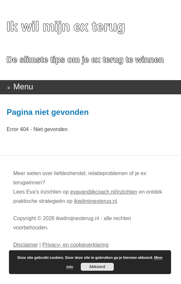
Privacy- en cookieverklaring (75, 245)
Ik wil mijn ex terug (66, 26)
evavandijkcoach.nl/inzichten (103, 192)
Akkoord (97, 266)
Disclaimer (25, 245)
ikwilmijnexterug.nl (95, 201)
